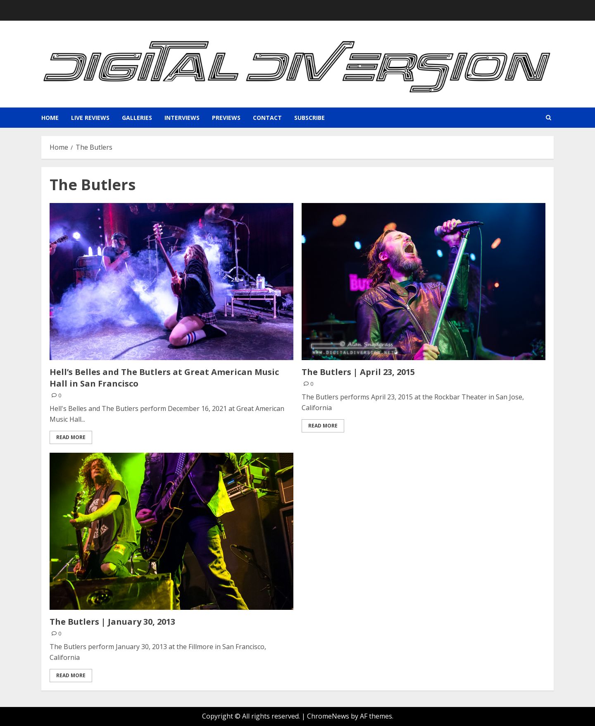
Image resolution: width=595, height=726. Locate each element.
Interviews (182, 118)
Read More (71, 437)
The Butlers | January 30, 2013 (112, 621)
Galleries (137, 118)
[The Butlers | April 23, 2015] (423, 281)
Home (50, 118)
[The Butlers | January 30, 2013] (171, 531)
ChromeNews (328, 716)
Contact (267, 118)
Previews (226, 118)
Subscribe (309, 118)
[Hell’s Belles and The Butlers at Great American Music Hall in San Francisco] (171, 281)
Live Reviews (90, 118)
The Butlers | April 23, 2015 (358, 371)
